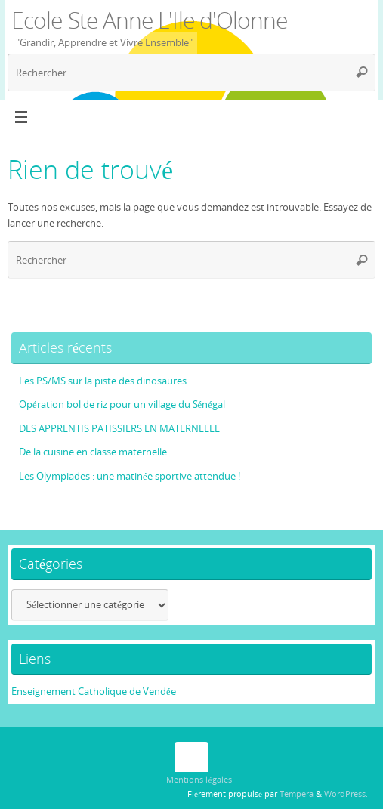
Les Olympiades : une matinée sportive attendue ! (129, 476)
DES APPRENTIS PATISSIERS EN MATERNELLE (119, 428)
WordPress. (346, 793)
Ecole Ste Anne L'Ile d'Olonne (149, 20)
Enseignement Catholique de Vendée (93, 691)
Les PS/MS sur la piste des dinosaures (103, 381)
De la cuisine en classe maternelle (93, 452)
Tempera (297, 793)
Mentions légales (198, 779)
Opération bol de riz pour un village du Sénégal (122, 404)
